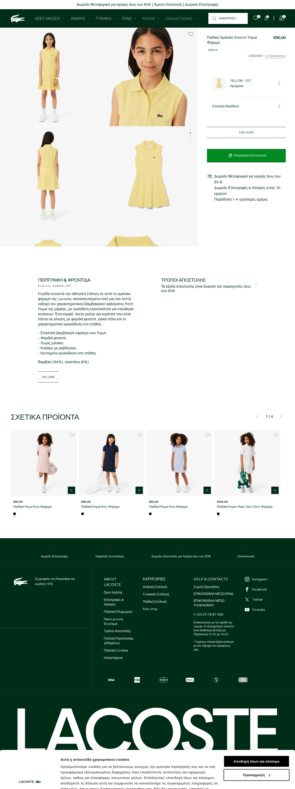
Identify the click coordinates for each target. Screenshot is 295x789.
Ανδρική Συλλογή (155, 587)
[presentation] (257, 416)
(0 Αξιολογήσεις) (275, 56)
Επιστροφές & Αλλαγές (114, 602)
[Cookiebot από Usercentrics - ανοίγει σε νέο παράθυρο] (30, 780)
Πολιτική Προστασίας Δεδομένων (119, 641)
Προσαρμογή (256, 737)
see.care (48, 377)
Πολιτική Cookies (116, 650)
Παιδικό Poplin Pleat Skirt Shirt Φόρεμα (245, 507)
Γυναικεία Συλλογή (156, 594)
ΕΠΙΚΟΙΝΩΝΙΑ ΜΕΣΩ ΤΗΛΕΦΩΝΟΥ (209, 603)
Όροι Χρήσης (113, 592)
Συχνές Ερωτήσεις (207, 587)
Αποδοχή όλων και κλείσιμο (256, 724)
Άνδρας (80, 18)
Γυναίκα (106, 18)
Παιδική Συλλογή (155, 602)
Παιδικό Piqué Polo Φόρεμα (32, 507)
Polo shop (150, 609)
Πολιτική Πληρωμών (118, 612)
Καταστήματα (113, 658)
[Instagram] (265, 579)
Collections (181, 18)
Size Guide (246, 132)
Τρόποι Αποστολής (117, 631)
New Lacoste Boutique (113, 621)
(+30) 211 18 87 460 (209, 615)
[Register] (266, 18)
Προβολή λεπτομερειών (80, 780)
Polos (150, 18)
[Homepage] (18, 18)
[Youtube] (265, 609)
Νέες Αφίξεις (50, 18)
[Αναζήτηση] (228, 18)
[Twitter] (265, 599)
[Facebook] (265, 589)
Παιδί (129, 18)
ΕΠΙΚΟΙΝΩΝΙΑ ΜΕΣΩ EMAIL (214, 594)
